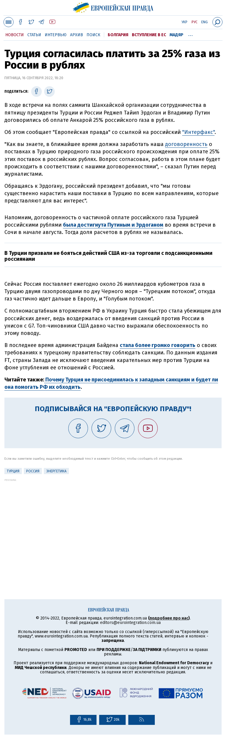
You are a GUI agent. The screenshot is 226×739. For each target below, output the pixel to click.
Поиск (93, 34)
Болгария (118, 34)
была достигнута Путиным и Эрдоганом (113, 225)
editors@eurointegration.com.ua (130, 622)
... (190, 34)
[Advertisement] (113, 522)
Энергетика (56, 471)
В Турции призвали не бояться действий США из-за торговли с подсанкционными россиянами (108, 256)
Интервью (56, 34)
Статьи (34, 34)
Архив (76, 34)
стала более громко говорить (157, 345)
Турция (13, 471)
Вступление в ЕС (149, 34)
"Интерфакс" (198, 132)
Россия (32, 471)
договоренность (186, 144)
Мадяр (176, 34)
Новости (14, 34)
